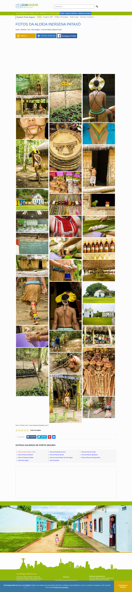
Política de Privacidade (61, 587)
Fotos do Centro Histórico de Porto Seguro (61, 457)
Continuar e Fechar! (122, 586)
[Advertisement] (37, 55)
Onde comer (74, 17)
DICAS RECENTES (23, 13)
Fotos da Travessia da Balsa (25, 457)
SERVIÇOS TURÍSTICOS (71, 13)
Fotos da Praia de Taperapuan (89, 454)
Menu (24, 35)
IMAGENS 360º (44, 13)
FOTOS (37, 13)
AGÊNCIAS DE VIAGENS (84, 13)
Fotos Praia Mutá (54, 460)
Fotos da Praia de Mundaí (57, 454)
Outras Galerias (48, 36)
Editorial (66, 577)
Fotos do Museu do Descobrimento (90, 457)
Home (17, 29)
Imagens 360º (48, 17)
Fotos (39, 17)
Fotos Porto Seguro (23, 460)
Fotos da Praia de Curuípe (88, 452)
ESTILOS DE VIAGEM (54, 13)
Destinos (23, 29)
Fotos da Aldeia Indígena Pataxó (27, 452)
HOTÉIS (62, 13)
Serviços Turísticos (87, 17)
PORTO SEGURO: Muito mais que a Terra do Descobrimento (75, 510)
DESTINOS (32, 13)
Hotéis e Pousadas (61, 17)
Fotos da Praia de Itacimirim (25, 454)
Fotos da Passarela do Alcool (57, 452)
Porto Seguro (35, 29)
